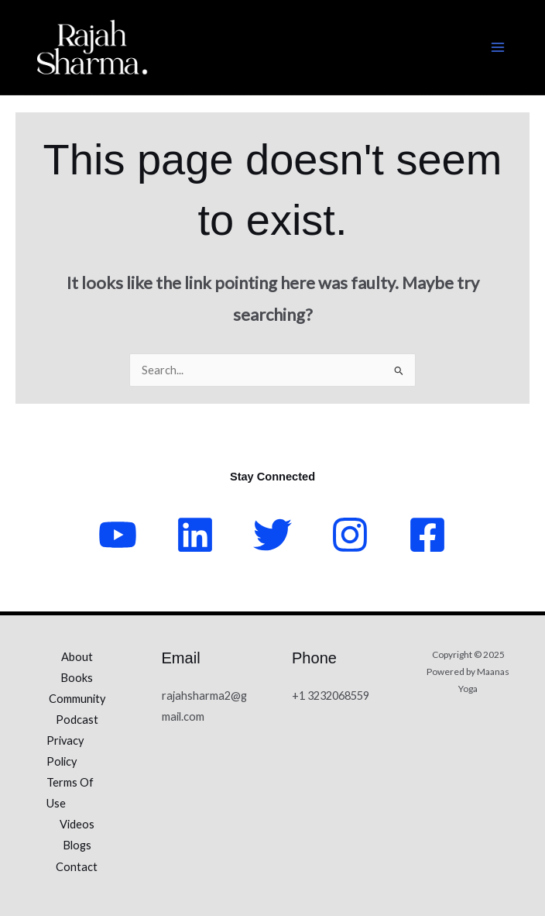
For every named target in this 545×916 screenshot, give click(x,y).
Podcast (77, 719)
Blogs (77, 845)
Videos (77, 824)
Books (76, 677)
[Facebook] (427, 534)
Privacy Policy (65, 751)
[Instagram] (350, 534)
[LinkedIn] (195, 534)
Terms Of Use (70, 793)
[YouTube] (117, 534)
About (77, 656)
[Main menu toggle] (498, 47)
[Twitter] (272, 534)
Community (77, 698)
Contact (77, 866)
